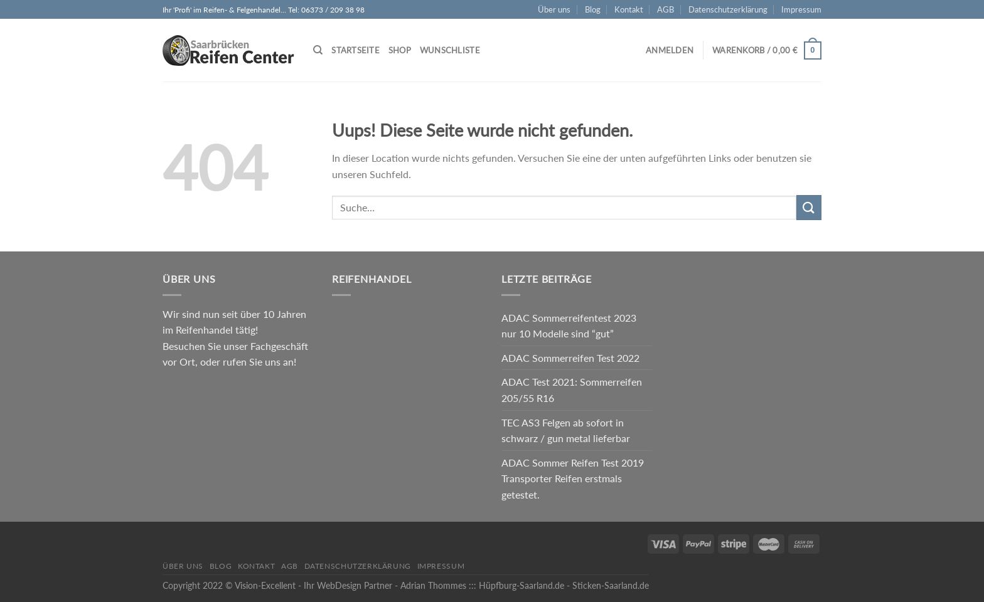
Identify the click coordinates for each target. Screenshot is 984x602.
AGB (665, 9)
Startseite (355, 50)
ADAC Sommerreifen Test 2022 (570, 358)
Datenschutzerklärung (727, 9)
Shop (399, 50)
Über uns (554, 9)
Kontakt (628, 9)
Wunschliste (450, 50)
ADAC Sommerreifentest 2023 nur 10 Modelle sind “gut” (568, 326)
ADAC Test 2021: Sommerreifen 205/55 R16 (571, 390)
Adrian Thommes (433, 585)
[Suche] (318, 50)
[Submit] (808, 207)
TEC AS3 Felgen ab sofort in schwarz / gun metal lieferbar (565, 430)
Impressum (801, 9)
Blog (593, 9)
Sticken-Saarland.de (610, 585)
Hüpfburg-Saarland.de (521, 585)
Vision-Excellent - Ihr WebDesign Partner (313, 585)
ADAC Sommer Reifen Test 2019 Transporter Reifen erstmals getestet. (572, 478)
